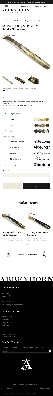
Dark (11, 131)
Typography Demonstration (12, 304)
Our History (6, 293)
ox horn (22, 102)
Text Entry (6, 171)
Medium (13, 125)
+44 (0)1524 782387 (9, 334)
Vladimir (13, 153)
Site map (38, 384)
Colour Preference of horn (11, 109)
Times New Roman (17, 142)
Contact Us (6, 319)
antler (10, 102)
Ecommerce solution (21, 393)
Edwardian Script (16, 159)
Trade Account (7, 322)
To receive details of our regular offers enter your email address (25, 347)
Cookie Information (30, 384)
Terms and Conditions (18, 384)
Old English (14, 165)
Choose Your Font (8, 136)
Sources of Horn (8, 302)
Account (24, 6)
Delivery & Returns (9, 325)
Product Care (7, 316)
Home (3, 21)
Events (4, 299)
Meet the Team (7, 296)
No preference (15, 114)
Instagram (48, 388)
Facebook (41, 388)
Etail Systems (32, 393)
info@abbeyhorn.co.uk (10, 336)
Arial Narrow (14, 147)
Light (12, 119)
